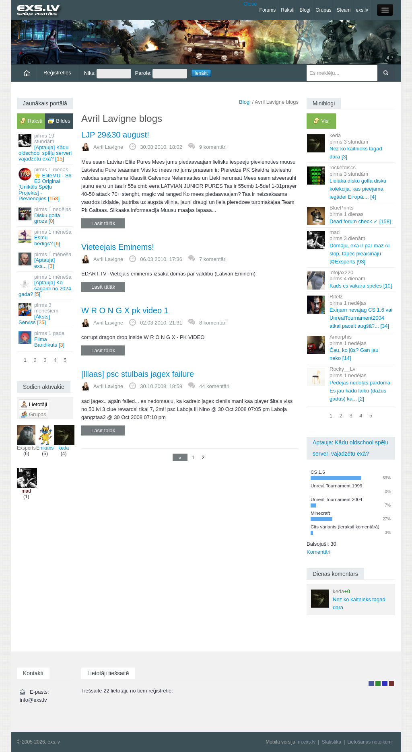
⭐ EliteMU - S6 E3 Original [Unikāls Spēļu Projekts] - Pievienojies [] (46, 183)
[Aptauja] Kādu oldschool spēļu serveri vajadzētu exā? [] (46, 147)
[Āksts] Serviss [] (46, 313)
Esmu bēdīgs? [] (46, 238)
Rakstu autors (378, 683)
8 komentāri (213, 323)
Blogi (305, 10)
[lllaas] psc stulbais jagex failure (137, 374)
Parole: (161, 73)
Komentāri (318, 552)
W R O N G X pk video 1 (125, 310)
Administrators (392, 683)
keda (63, 438)
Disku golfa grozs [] (46, 215)
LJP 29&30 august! (115, 134)
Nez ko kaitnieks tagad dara (348, 599)
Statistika (331, 742)
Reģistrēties (57, 73)
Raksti (287, 10)
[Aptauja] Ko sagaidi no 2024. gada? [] (46, 285)
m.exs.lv (306, 742)
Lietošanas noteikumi (370, 742)
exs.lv (362, 10)
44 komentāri (214, 386)
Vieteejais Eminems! (117, 246)
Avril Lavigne (108, 147)
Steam (344, 10)
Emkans (44, 438)
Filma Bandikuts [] (46, 339)
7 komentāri (213, 259)
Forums (268, 10)
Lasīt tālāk (103, 223)
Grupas (323, 10)
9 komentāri (213, 147)
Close (250, 4)
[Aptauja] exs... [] (46, 260)
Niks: (107, 73)
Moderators (385, 683)
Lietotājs (371, 683)
